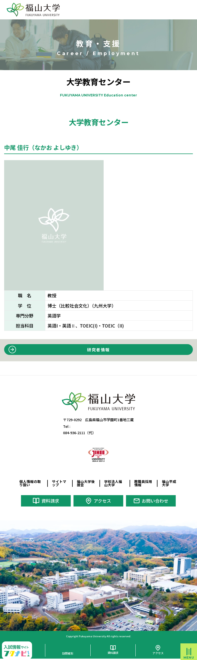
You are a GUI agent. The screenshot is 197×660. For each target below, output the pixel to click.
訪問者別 (67, 653)
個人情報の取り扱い (30, 483)
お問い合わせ (155, 500)
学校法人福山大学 (113, 483)
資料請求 (50, 500)
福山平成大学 (169, 483)
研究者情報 (98, 349)
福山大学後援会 (86, 483)
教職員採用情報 (143, 483)
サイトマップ (59, 483)
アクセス (102, 500)
